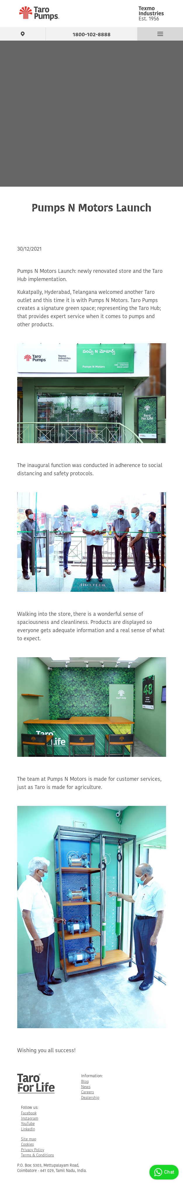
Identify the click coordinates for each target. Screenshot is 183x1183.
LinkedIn (28, 1129)
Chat (163, 1172)
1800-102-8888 (92, 33)
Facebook (28, 1113)
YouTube (28, 1124)
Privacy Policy (32, 1150)
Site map (28, 1139)
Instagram (29, 1118)
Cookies (27, 1144)
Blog (85, 1082)
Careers (87, 1092)
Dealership (90, 1098)
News (85, 1087)
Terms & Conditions (37, 1155)
